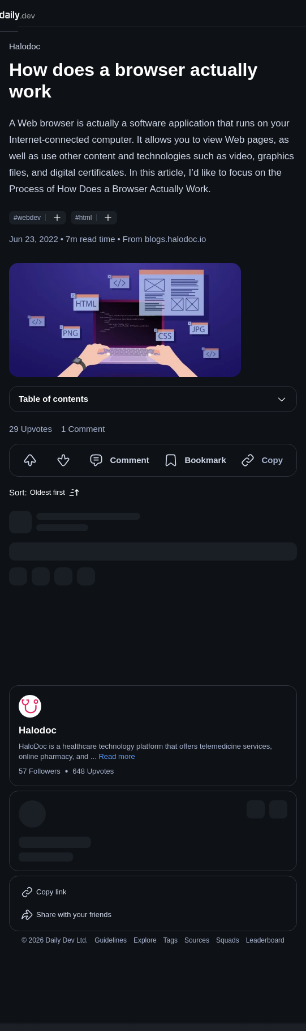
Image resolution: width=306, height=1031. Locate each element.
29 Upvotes (30, 429)
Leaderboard (265, 940)
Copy (272, 460)
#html (83, 218)
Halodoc (24, 46)
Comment (129, 460)
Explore (145, 940)
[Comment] (96, 460)
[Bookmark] (171, 460)
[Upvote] (30, 460)
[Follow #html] (108, 217)
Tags (170, 940)
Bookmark (205, 460)
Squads (227, 940)
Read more (116, 756)
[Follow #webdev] (57, 217)
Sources (196, 940)
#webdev (27, 218)
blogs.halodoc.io (175, 239)
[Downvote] (63, 460)
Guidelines (110, 940)
